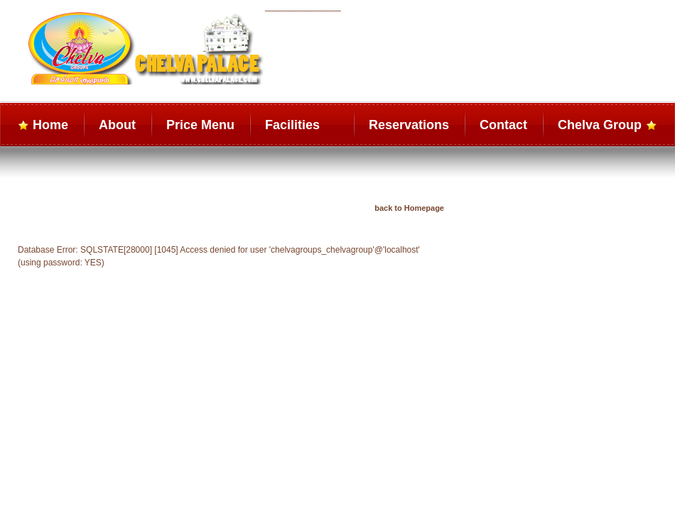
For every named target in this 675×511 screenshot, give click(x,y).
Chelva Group (600, 125)
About (117, 125)
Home (50, 125)
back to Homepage (409, 208)
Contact (503, 125)
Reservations (409, 125)
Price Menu (200, 125)
